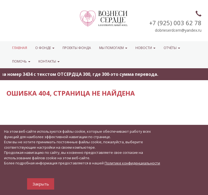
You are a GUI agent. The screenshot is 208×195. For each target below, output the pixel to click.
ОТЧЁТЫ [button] (172, 48)
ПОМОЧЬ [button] (21, 61)
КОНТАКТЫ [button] (49, 61)
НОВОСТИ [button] (145, 48)
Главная (19, 48)
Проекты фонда (77, 48)
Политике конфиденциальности (132, 163)
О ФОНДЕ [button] (44, 48)
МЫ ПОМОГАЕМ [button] (113, 48)
